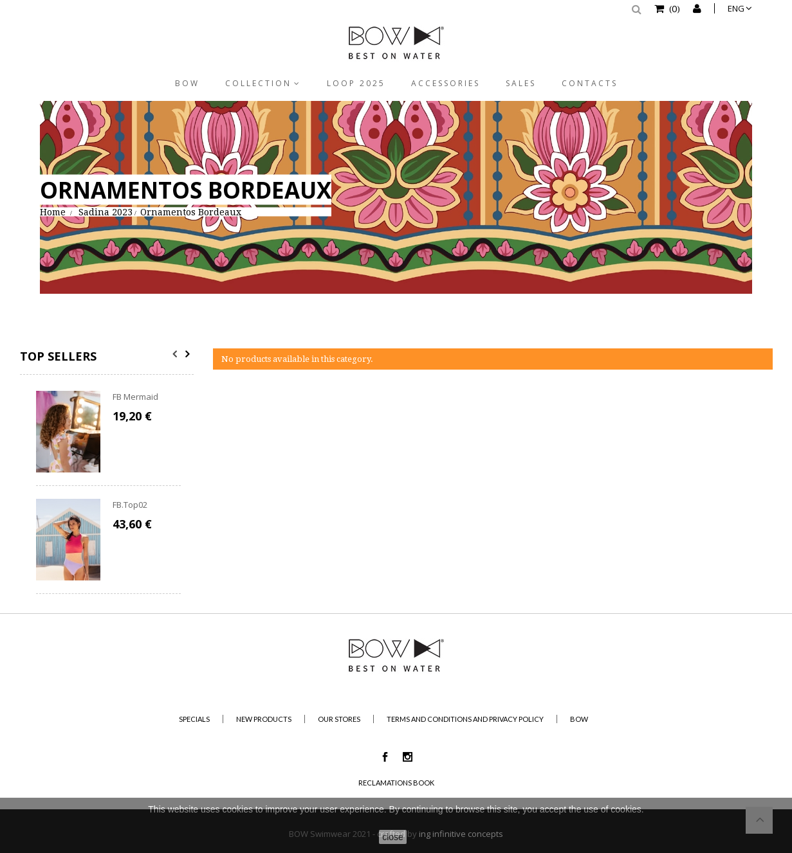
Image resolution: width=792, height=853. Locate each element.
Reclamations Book (396, 782)
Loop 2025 (356, 83)
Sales (521, 83)
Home (53, 211)
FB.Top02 (130, 504)
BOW (187, 83)
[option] (108, 492)
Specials (194, 719)
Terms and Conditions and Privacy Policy (465, 719)
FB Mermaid (135, 396)
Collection (258, 83)
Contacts (590, 83)
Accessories (445, 83)
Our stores (339, 719)
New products (263, 719)
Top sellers (58, 356)
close (392, 837)
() (673, 8)
